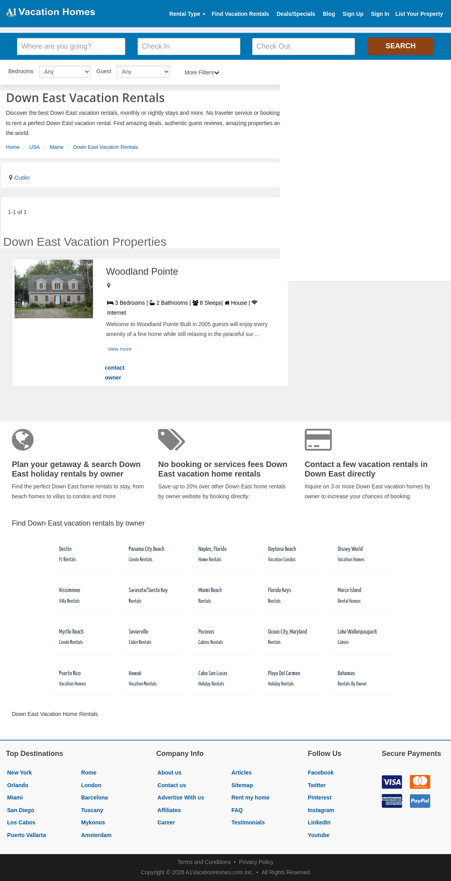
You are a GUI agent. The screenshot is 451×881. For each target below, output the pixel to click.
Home (13, 147)
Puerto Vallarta (26, 835)
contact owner (115, 373)
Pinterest (320, 797)
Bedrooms (21, 71)
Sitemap (242, 785)
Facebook (321, 772)
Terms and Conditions (204, 862)
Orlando (17, 785)
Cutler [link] (19, 177)
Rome (88, 772)
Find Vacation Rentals (240, 14)
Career (166, 822)
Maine (56, 147)
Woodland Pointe (142, 271)
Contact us (171, 785)
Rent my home (250, 797)
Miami (15, 797)
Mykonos (93, 822)
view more (119, 349)
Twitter (317, 785)
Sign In (380, 14)
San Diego (20, 810)
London (91, 785)
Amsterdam (96, 835)
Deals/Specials (296, 14)
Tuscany (92, 810)
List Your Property (419, 14)
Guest (103, 71)
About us (169, 772)
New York (19, 772)
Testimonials (248, 822)
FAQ (237, 810)
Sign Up (353, 14)
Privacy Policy (256, 862)
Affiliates (169, 810)
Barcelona (94, 797)
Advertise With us (180, 797)
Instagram (321, 810)
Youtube (319, 835)
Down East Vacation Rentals (105, 147)
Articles (241, 772)
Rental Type (187, 14)
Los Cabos (21, 822)
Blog (329, 14)
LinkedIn (319, 822)
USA (34, 147)
